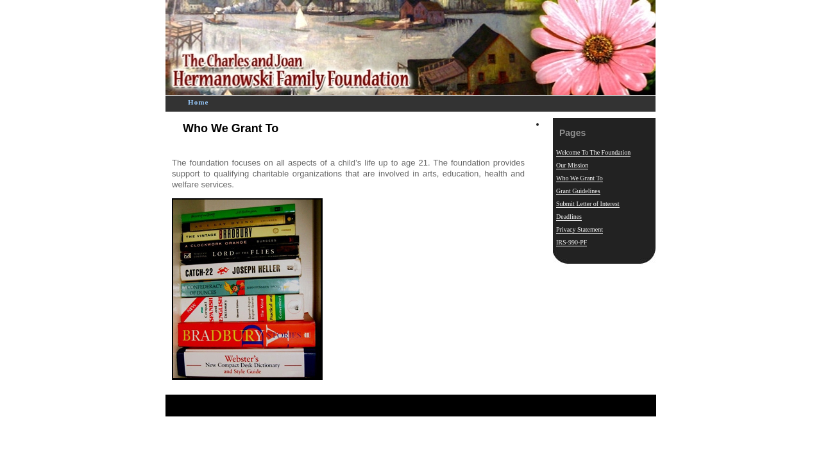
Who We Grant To (230, 128)
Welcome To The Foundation (593, 152)
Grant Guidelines (578, 190)
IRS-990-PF (571, 242)
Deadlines (569, 216)
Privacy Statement (579, 229)
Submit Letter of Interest (588, 203)
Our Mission (572, 165)
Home (198, 102)
